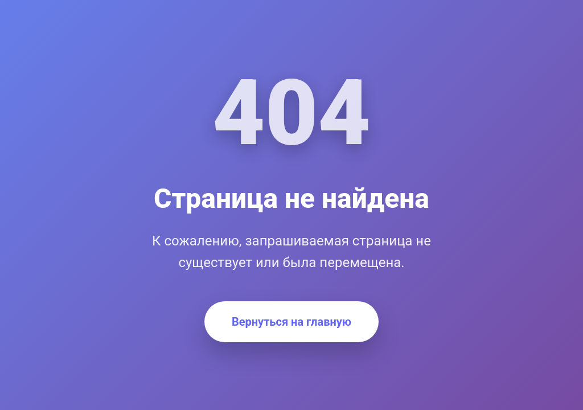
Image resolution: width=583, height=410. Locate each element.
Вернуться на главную (291, 322)
